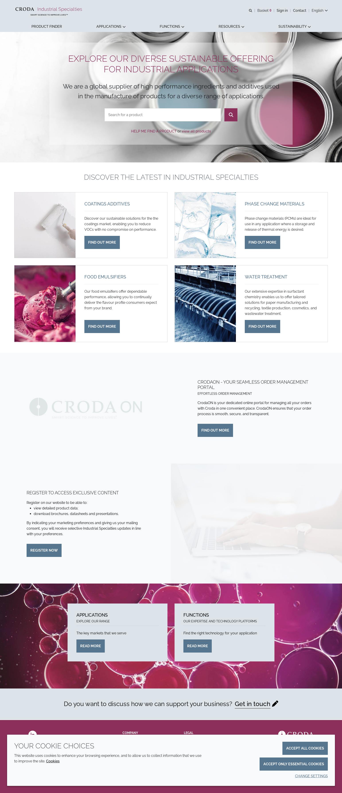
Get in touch (252, 704)
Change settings (311, 776)
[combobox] (163, 115)
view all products (196, 132)
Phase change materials (274, 204)
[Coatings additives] (45, 225)
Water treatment (266, 277)
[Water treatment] (205, 304)
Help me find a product (154, 132)
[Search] (230, 115)
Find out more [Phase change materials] (262, 243)
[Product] (163, 115)
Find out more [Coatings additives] (102, 243)
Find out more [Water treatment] (262, 327)
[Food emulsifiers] (45, 304)
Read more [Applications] (90, 646)
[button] (46, 26)
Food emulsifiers (105, 277)
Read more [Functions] (197, 646)
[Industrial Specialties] (49, 9)
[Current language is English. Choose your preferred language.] (320, 10)
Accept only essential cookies (293, 764)
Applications (92, 615)
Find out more (215, 431)
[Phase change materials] (205, 225)
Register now (44, 551)
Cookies (53, 761)
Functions (196, 615)
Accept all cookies (305, 748)
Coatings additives (107, 204)
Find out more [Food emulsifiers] (102, 327)
